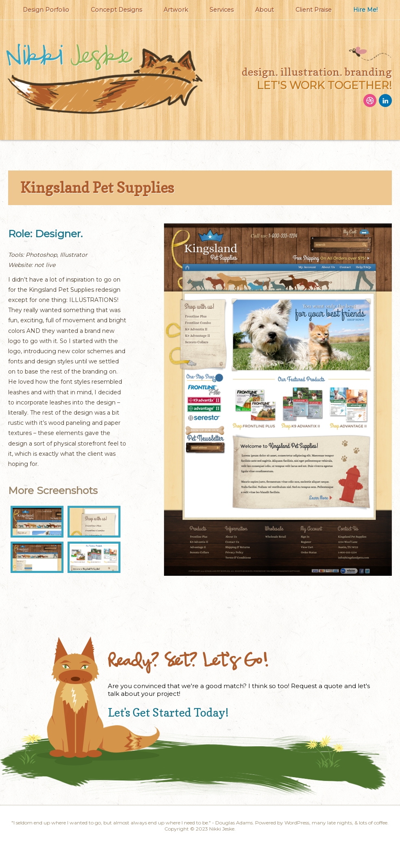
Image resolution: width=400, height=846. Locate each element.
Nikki (68, 57)
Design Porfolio (46, 9)
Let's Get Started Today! (168, 712)
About (264, 9)
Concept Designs (116, 9)
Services (222, 9)
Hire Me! (365, 9)
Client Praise (313, 9)
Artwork (176, 9)
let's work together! (324, 85)
